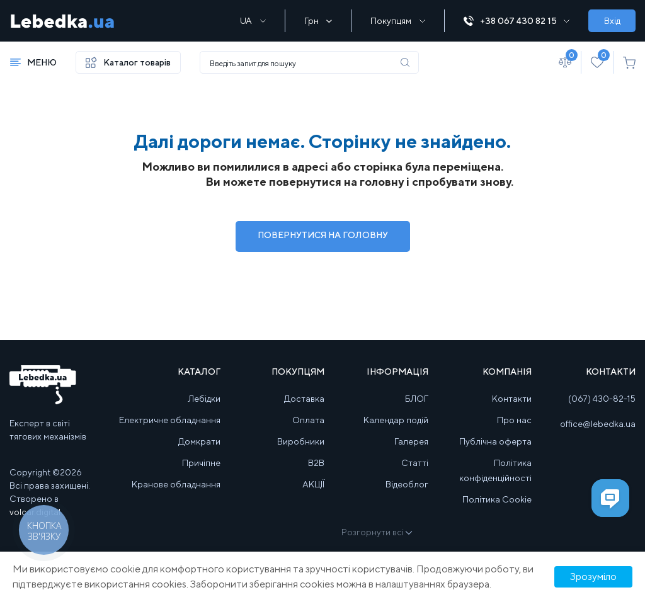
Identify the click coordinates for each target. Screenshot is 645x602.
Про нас (514, 420)
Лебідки (204, 399)
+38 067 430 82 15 (516, 21)
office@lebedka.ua (598, 424)
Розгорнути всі (376, 532)
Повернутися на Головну (323, 235)
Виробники (300, 441)
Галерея (411, 441)
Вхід (612, 21)
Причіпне (201, 463)
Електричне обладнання (169, 420)
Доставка (304, 399)
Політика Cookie (497, 499)
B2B (316, 463)
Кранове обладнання (176, 484)
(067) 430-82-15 (602, 399)
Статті (414, 463)
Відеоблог (406, 484)
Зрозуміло (593, 576)
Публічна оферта (495, 441)
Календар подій (395, 420)
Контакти (512, 399)
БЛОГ (416, 399)
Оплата (308, 420)
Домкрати (199, 441)
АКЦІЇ (313, 484)
